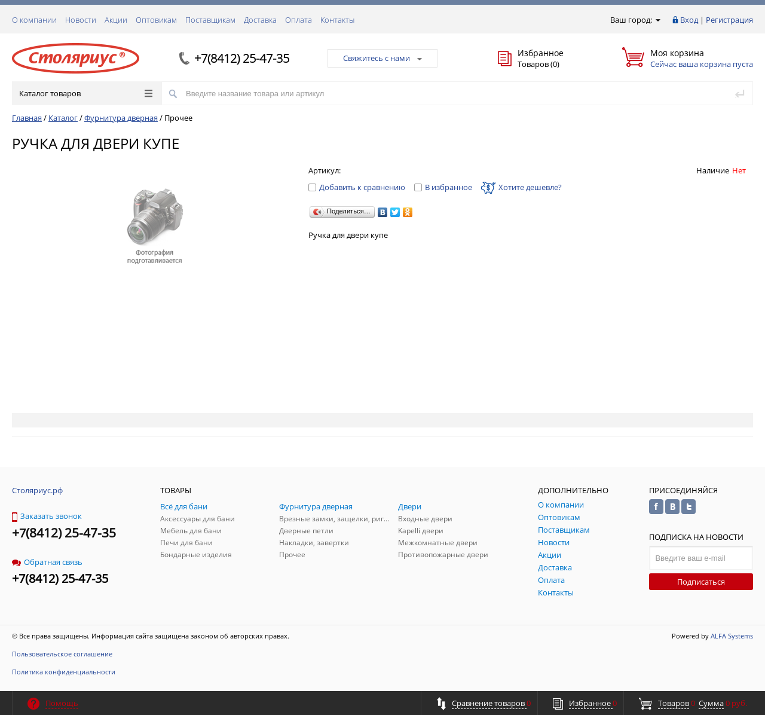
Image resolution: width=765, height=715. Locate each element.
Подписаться (701, 581)
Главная (27, 117)
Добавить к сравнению (356, 187)
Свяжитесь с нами (382, 58)
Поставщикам (210, 19)
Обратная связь (47, 562)
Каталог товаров (85, 93)
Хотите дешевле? (521, 187)
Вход (689, 19)
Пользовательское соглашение (62, 653)
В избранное (443, 187)
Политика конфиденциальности (63, 671)
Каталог (63, 117)
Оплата (298, 19)
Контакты (337, 19)
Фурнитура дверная (121, 117)
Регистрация (729, 19)
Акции (116, 19)
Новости (80, 19)
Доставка (260, 19)
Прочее (178, 117)
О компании (34, 19)
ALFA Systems (732, 635)
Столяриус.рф (37, 490)
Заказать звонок (47, 516)
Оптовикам (156, 19)
